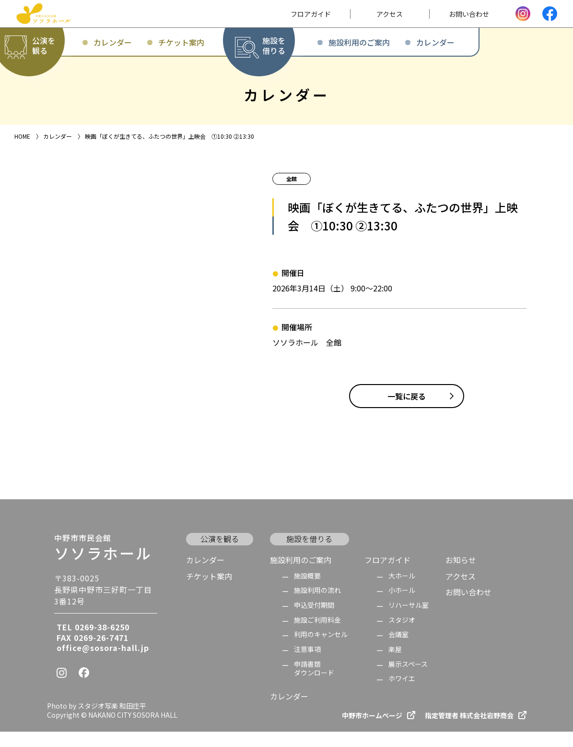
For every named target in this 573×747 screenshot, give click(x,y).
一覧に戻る (406, 411)
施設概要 (307, 591)
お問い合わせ (468, 607)
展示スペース (408, 679)
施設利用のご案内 (300, 575)
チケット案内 (209, 591)
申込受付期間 (314, 620)
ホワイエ (401, 694)
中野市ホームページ (372, 730)
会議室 (398, 649)
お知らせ (460, 575)
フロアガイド (387, 575)
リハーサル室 (408, 620)
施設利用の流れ (317, 605)
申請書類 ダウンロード (314, 684)
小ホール (401, 605)
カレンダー (205, 575)
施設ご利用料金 (317, 635)
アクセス (460, 591)
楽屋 (395, 664)
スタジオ (401, 635)
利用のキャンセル (321, 649)
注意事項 (307, 664)
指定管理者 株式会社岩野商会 (469, 730)
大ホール (401, 591)
